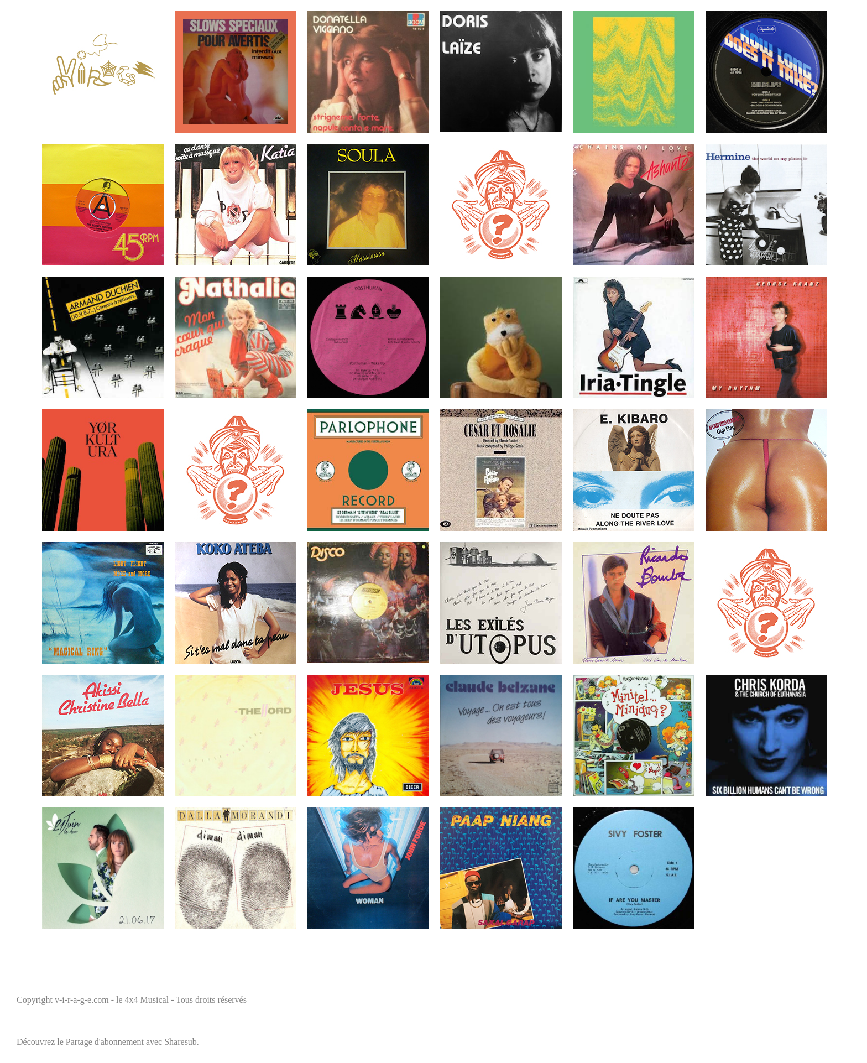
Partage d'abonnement (105, 1041)
